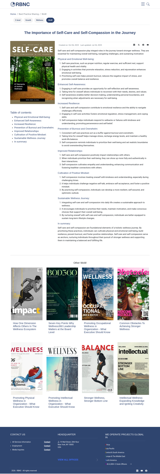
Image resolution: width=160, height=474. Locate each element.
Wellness (39, 20)
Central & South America (114, 452)
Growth (28, 20)
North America (111, 460)
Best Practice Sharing (29, 14)
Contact (47, 442)
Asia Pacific (109, 448)
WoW (44, 14)
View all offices (68, 461)
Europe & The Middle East (115, 456)
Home (13, 14)
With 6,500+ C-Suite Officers (116, 464)
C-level (17, 20)
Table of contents (20, 112)
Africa (107, 444)
